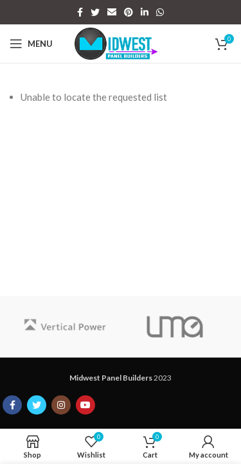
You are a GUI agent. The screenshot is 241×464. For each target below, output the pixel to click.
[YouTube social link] (85, 405)
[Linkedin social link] (144, 12)
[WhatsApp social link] (160, 12)
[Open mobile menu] (31, 43)
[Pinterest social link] (128, 12)
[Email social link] (111, 12)
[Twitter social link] (95, 12)
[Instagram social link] (61, 405)
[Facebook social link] (80, 12)
